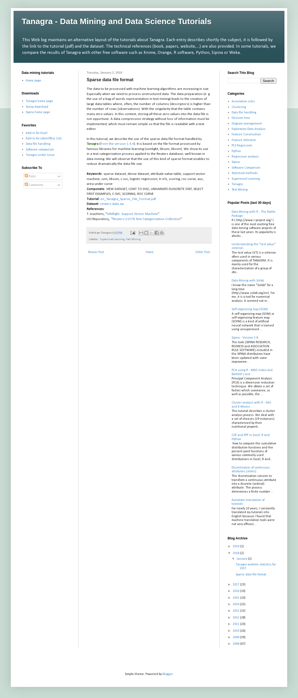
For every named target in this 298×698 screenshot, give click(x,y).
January (242, 559)
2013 (236, 610)
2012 (236, 617)
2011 (236, 624)
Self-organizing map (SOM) (250, 309)
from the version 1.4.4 (117, 144)
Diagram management (247, 123)
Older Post (202, 252)
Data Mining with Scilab (248, 280)
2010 (236, 631)
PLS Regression (242, 145)
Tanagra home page (39, 101)
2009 (236, 637)
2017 (236, 584)
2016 (236, 591)
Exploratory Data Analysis (248, 129)
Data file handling (38, 144)
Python (236, 151)
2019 (236, 546)
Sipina (236, 162)
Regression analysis (245, 156)
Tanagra (237, 184)
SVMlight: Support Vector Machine (132, 214)
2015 (236, 597)
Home (150, 252)
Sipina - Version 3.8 (245, 337)
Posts (30, 176)
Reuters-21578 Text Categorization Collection (146, 219)
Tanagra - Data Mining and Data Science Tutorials (117, 21)
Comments (34, 185)
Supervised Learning (112, 239)
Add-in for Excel (36, 133)
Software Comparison (246, 167)
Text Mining (133, 239)
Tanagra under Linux (40, 155)
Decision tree (241, 118)
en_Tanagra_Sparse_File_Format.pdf (128, 199)
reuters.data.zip (112, 204)
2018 (236, 553)
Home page (33, 80)
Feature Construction (246, 134)
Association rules (243, 101)
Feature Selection (244, 140)
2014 (236, 604)
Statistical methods (245, 173)
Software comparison (40, 149)
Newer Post (96, 252)
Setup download (37, 107)
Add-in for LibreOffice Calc (44, 138)
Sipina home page (38, 112)
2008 (236, 643)
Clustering (239, 107)
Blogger (168, 674)
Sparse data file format (251, 574)
